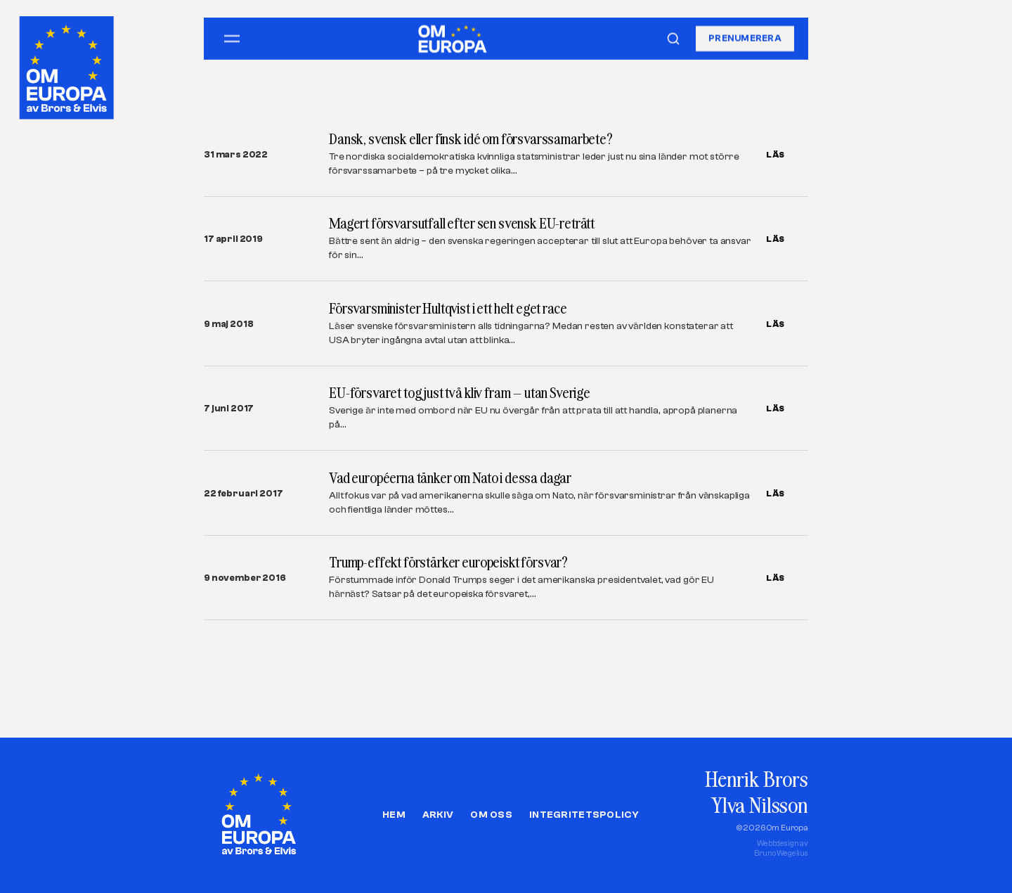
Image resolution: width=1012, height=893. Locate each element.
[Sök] (673, 39)
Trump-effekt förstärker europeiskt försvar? (448, 562)
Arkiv (437, 815)
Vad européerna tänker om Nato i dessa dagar (450, 478)
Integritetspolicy (584, 815)
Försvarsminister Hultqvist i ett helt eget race (447, 308)
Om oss (491, 815)
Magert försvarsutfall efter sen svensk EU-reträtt (462, 223)
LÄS (775, 154)
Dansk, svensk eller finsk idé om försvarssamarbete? (471, 139)
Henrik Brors (756, 778)
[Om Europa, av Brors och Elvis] (68, 64)
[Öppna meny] (232, 39)
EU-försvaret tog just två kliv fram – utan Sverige (459, 393)
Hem (394, 815)
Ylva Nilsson (759, 804)
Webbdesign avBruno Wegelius (781, 848)
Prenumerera (744, 38)
